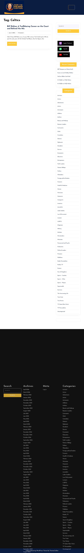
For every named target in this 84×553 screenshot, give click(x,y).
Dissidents (60, 146)
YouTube (63, 54)
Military (60, 228)
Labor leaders (61, 210)
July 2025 (25, 530)
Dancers (60, 138)
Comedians (60, 135)
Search (70, 7)
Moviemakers (61, 236)
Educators (60, 156)
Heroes (59, 189)
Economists (60, 153)
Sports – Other (61, 279)
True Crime (60, 297)
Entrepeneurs (61, 160)
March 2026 (26, 509)
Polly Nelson (68, 80)
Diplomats (60, 142)
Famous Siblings (62, 167)
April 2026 (26, 506)
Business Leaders (62, 124)
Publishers (60, 257)
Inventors (60, 203)
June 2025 (26, 533)
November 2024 (27, 552)
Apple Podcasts (65, 43)
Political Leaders (62, 250)
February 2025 (27, 544)
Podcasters (60, 246)
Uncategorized (61, 311)
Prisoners (60, 254)
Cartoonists (60, 128)
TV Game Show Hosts (63, 304)
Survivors (60, 290)
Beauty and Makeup (63, 120)
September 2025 (27, 525)
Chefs (59, 131)
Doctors (60, 149)
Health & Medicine (62, 185)
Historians (60, 192)
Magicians (60, 225)
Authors (60, 117)
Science (59, 268)
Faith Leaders (61, 164)
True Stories (61, 300)
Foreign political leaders (64, 178)
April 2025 (26, 538)
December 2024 (27, 549)
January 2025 (27, 546)
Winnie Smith (69, 69)
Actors (59, 99)
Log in (44, 506)
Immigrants (60, 200)
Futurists (60, 182)
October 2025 (27, 522)
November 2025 (27, 520)
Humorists (60, 196)
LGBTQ (60, 221)
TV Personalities (62, 308)
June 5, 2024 (14, 33)
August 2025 (26, 528)
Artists (59, 106)
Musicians (60, 239)
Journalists (60, 207)
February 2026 (27, 512)
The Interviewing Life (63, 293)
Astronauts (60, 110)
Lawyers (60, 218)
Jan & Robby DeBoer (67, 72)
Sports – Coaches (62, 275)
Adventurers (61, 102)
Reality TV (60, 264)
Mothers (60, 232)
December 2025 (27, 517)
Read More (14, 43)
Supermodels (61, 286)
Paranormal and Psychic (64, 243)
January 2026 (27, 514)
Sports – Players (62, 282)
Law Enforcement (62, 214)
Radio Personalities (62, 261)
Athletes (60, 113)
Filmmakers (60, 174)
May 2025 (26, 536)
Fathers (59, 171)
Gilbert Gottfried (66, 76)
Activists (60, 95)
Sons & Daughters (62, 272)
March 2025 (26, 541)
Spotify (63, 49)
